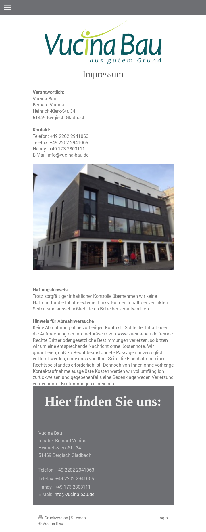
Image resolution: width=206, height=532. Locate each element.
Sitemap (78, 517)
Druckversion (53, 517)
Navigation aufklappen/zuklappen (103, 7)
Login (162, 517)
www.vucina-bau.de (137, 334)
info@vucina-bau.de (73, 494)
